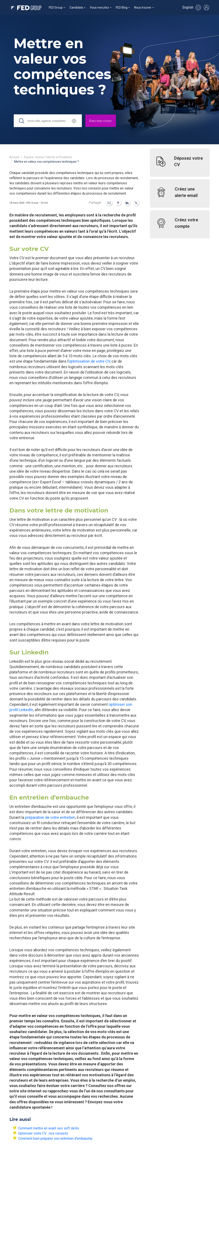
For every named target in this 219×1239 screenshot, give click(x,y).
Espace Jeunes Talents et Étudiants (48, 157)
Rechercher (100, 121)
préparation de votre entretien (50, 817)
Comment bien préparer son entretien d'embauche (55, 1138)
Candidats (76, 7)
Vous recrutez (99, 7)
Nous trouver (142, 7)
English (187, 7)
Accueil (14, 157)
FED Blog (121, 7)
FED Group (56, 7)
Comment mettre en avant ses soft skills (48, 1128)
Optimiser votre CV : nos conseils (43, 1133)
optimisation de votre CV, (90, 361)
